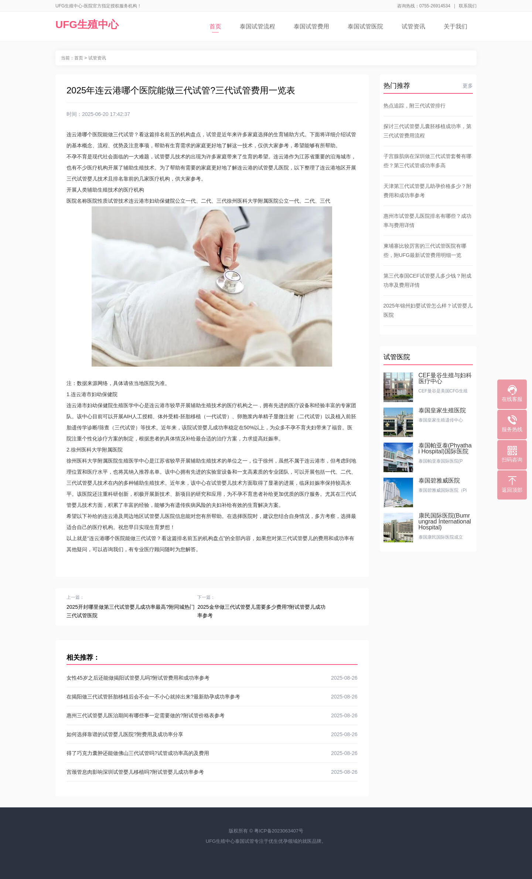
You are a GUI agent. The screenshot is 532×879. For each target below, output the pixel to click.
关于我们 (455, 26)
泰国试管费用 (311, 26)
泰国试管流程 (257, 26)
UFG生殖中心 (87, 24)
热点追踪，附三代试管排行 (414, 106)
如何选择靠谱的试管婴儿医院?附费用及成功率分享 (212, 734)
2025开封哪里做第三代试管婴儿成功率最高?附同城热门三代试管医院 (130, 611)
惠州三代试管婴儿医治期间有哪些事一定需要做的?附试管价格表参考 (212, 715)
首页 (215, 27)
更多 (468, 86)
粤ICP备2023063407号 (278, 831)
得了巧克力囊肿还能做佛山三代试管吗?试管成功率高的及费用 (212, 753)
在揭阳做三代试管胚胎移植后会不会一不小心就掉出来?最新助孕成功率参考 (212, 696)
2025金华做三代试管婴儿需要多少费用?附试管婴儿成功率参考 (261, 611)
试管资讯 (413, 26)
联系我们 (468, 5)
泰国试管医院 (365, 26)
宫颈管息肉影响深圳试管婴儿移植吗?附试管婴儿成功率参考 (212, 771)
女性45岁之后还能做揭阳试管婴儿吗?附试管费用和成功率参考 (212, 677)
